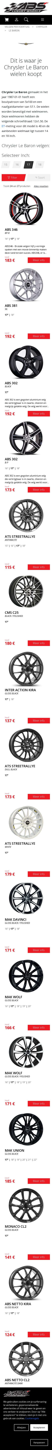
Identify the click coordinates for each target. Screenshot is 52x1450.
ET (3, 126)
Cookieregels (32, 1418)
